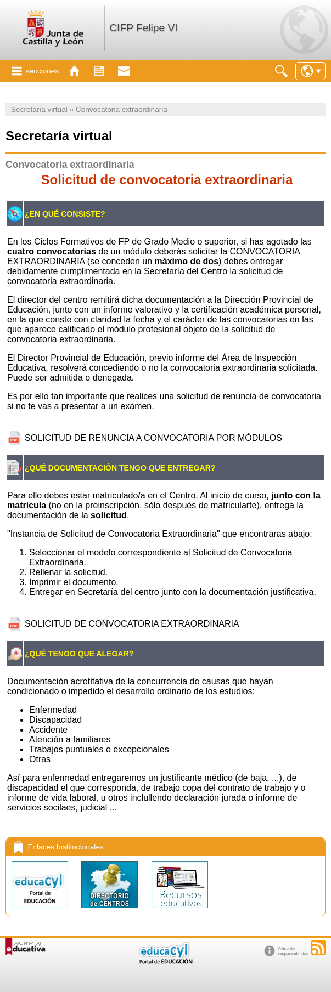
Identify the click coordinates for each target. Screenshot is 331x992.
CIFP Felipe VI (143, 27)
